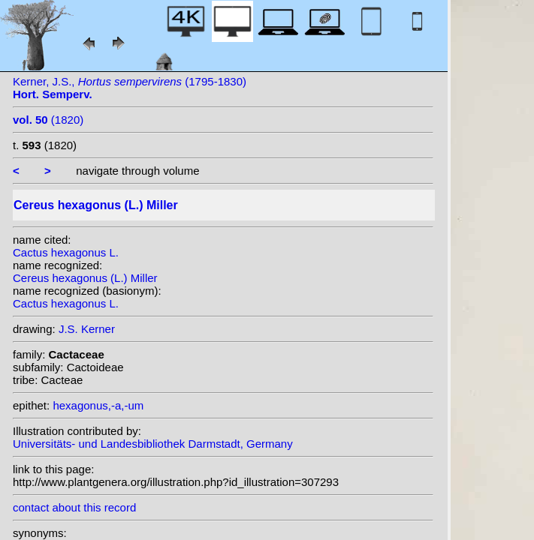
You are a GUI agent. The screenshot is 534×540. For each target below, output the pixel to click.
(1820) (48, 119)
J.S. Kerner (87, 328)
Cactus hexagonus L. (66, 252)
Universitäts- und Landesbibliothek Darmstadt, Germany (153, 443)
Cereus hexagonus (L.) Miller (85, 278)
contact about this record (74, 507)
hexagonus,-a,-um (98, 405)
